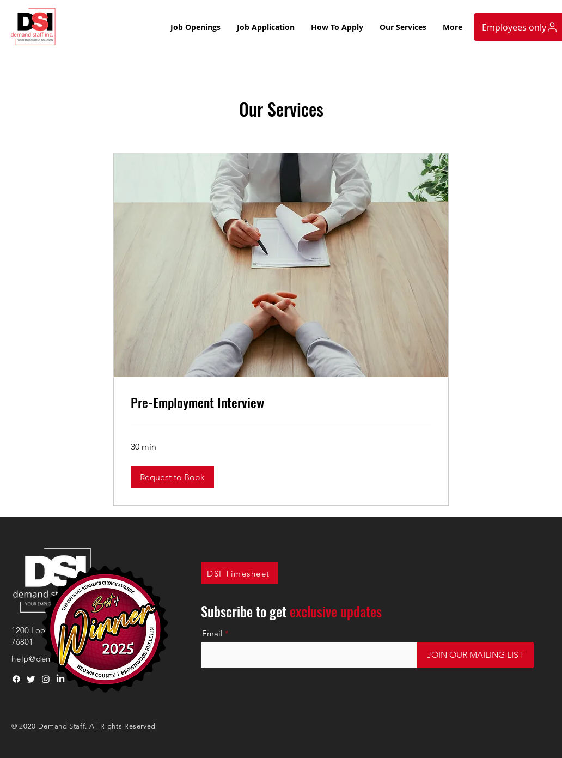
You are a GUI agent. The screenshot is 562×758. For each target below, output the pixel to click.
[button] (172, 477)
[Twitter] (31, 679)
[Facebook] (16, 679)
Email (212, 633)
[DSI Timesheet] (239, 573)
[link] (281, 402)
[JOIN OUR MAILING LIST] (475, 655)
